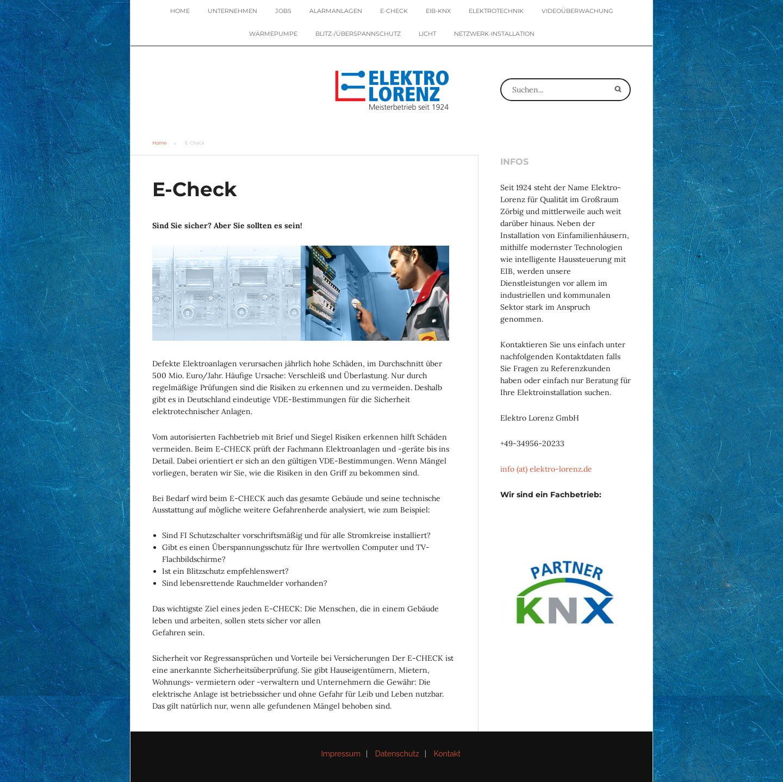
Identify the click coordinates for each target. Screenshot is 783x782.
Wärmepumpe (273, 33)
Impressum (341, 753)
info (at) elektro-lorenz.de (546, 469)
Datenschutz (397, 753)
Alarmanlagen (335, 11)
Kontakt (447, 753)
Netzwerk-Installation (494, 33)
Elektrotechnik (496, 11)
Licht (427, 33)
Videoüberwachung (577, 11)
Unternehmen (232, 11)
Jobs (283, 11)
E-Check (394, 11)
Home (180, 11)
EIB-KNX (438, 11)
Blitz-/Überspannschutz (358, 33)
